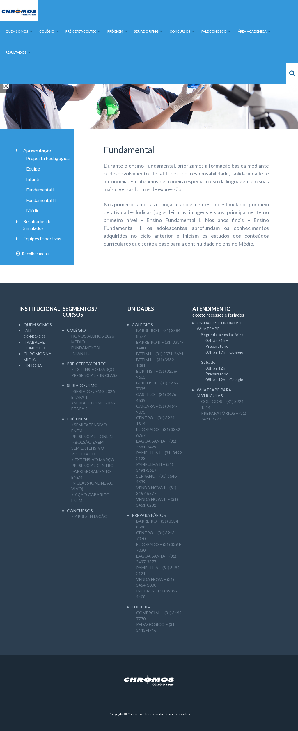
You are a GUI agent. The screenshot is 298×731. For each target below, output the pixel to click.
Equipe (33, 168)
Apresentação (37, 150)
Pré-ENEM (77, 418)
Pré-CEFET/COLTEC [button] (80, 31)
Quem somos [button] (17, 31)
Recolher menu (32, 253)
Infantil (33, 179)
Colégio (76, 330)
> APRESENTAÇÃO (89, 516)
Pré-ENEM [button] (115, 31)
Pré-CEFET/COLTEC (86, 363)
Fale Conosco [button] (214, 31)
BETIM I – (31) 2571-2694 (159, 353)
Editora (33, 365)
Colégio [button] (46, 31)
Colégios (142, 324)
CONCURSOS (80, 510)
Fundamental (86, 347)
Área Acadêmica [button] (252, 31)
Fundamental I (40, 189)
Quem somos (38, 324)
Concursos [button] (180, 31)
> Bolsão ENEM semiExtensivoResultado (87, 448)
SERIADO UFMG (82, 385)
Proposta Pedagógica (48, 158)
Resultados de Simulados (37, 225)
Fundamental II (41, 200)
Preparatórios (149, 515)
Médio (33, 210)
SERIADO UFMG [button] (146, 31)
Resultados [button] (16, 52)
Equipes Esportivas (42, 238)
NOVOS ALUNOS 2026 (92, 335)
